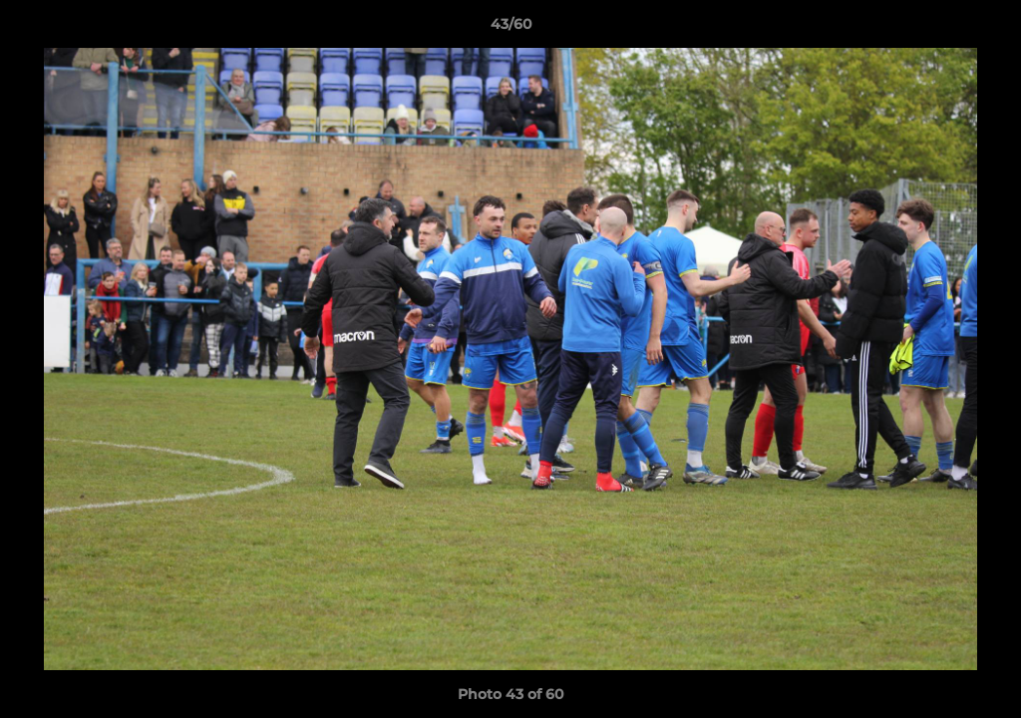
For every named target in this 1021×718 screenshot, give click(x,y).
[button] (985, 29)
